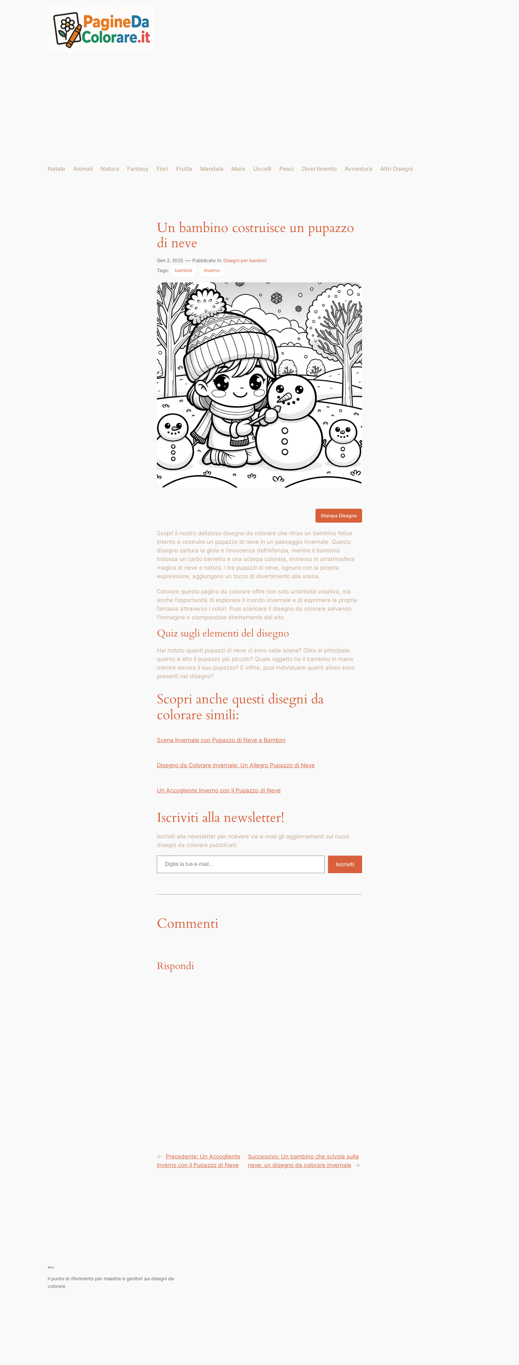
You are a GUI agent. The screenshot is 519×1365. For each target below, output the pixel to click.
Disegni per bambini (244, 260)
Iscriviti (345, 864)
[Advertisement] (259, 108)
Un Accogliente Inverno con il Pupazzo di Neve (219, 790)
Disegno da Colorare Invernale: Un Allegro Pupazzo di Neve (236, 765)
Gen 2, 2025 (170, 260)
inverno (212, 270)
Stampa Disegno (339, 515)
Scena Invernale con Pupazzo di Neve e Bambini (221, 740)
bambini (183, 270)
